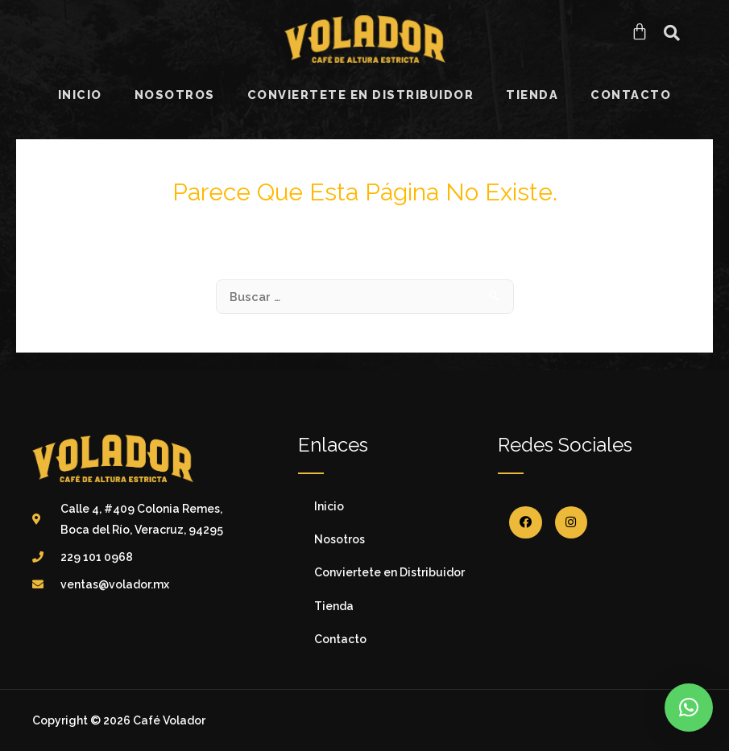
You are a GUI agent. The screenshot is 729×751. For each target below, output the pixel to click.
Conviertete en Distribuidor (360, 94)
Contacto (630, 94)
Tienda (532, 94)
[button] (672, 33)
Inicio (80, 94)
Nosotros (175, 94)
